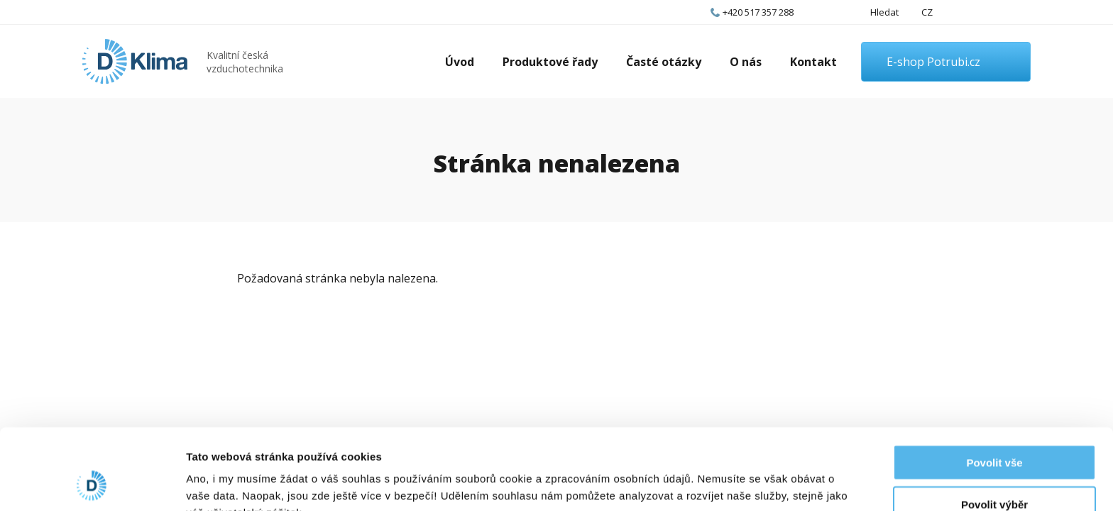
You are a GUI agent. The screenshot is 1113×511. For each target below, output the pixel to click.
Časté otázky (663, 62)
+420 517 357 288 (758, 12)
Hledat (884, 12)
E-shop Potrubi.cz (933, 62)
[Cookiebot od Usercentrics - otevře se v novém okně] (92, 483)
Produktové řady (550, 62)
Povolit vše (994, 386)
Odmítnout (994, 469)
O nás (746, 62)
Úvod (459, 62)
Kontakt (813, 62)
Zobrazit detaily (750, 483)
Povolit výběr (994, 428)
